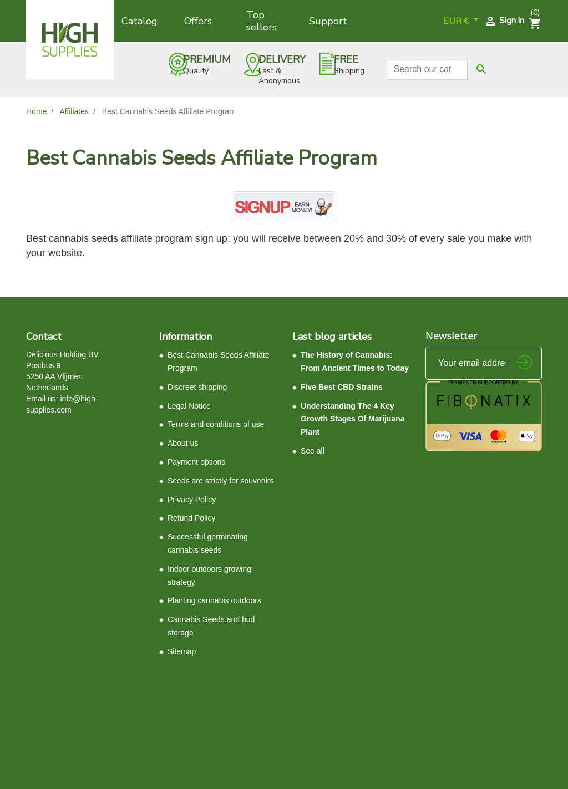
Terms (230, 686)
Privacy (207, 686)
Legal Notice (189, 405)
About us (183, 443)
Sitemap (182, 651)
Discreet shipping (197, 387)
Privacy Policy (192, 499)
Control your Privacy (64, 690)
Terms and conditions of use (216, 424)
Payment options (196, 461)
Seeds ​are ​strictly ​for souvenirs (220, 480)
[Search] (427, 69)
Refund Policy (191, 517)
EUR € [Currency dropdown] (457, 21)
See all (312, 450)
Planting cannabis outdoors (214, 600)
